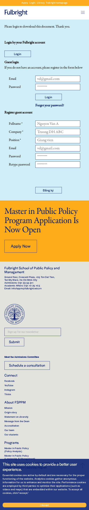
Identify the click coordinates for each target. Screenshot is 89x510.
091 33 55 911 (26, 282)
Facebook (9, 380)
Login (32, 2)
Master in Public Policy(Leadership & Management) (19, 457)
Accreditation (11, 425)
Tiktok (7, 394)
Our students (11, 434)
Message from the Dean (16, 421)
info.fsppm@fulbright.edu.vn (26, 288)
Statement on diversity (16, 416)
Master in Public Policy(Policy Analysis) (16, 449)
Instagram (9, 389)
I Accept (44, 505)
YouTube (8, 385)
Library (40, 2)
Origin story (10, 412)
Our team (9, 430)
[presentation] (62, 176)
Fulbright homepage (56, 2)
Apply (25, 2)
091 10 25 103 (32, 285)
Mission (8, 407)
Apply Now (21, 246)
